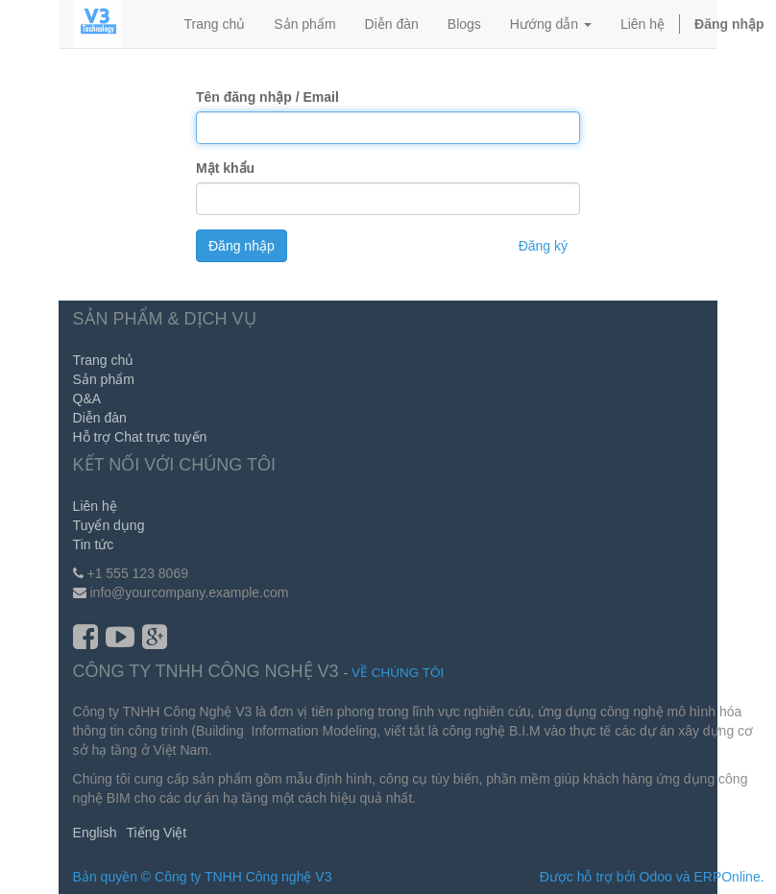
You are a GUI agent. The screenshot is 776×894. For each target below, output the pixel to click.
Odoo (656, 876)
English (95, 832)
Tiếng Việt (157, 832)
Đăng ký (543, 246)
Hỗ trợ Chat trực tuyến (140, 437)
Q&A (87, 398)
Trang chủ (103, 360)
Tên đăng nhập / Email (267, 97)
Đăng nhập (241, 246)
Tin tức (93, 544)
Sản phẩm (103, 379)
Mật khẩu (225, 168)
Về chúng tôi (398, 672)
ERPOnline (726, 876)
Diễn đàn (100, 417)
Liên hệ (95, 506)
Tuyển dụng (109, 525)
